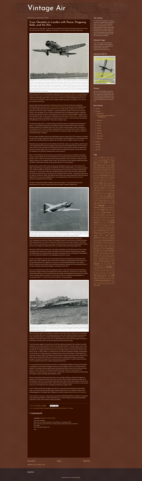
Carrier (97, 182)
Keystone (98, 219)
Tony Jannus (108, 265)
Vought (112, 275)
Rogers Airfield (108, 246)
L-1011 (109, 219)
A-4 (94, 159)
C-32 (99, 180)
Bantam (109, 170)
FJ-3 (110, 200)
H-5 (111, 209)
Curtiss (102, 188)
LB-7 (99, 220)
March (98, 133)
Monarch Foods (101, 232)
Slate (105, 256)
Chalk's (113, 182)
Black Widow (111, 174)
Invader (107, 214)
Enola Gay (99, 197)
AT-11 (100, 167)
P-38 (111, 237)
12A (97, 157)
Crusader (98, 188)
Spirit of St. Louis (97, 258)
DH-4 (101, 192)
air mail (99, 160)
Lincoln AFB (105, 222)
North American (110, 235)
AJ (98, 162)
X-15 (113, 280)
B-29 (109, 169)
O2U (104, 237)
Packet (109, 238)
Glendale (47, 408)
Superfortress (97, 263)
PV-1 (113, 243)
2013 (96, 144)
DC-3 (98, 190)
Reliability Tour (97, 246)
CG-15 (110, 182)
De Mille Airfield (111, 190)
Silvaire (100, 255)
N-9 (106, 233)
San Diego (106, 250)
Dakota (111, 188)
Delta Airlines (96, 192)
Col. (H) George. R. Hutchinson (58, 107)
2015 (96, 111)
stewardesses (106, 260)
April (98, 130)
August (98, 120)
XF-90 (106, 282)
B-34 (111, 169)
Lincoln (100, 222)
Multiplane (106, 232)
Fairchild (103, 200)
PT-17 (103, 243)
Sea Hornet (105, 251)
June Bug (103, 217)
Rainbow (102, 245)
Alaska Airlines (111, 162)
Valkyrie (110, 273)
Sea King (109, 251)
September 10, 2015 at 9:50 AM (47, 418)
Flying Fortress (103, 202)
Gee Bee (112, 203)
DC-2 (95, 190)
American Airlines (110, 165)
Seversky (104, 253)
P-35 (109, 237)
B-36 (113, 169)
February (99, 136)
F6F (94, 200)
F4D (111, 198)
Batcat (98, 172)
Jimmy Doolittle (106, 215)
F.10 (105, 198)
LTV (113, 224)
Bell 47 (104, 172)
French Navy (103, 203)
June (98, 125)
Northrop (96, 237)
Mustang (110, 232)
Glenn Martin (108, 205)
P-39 (113, 237)
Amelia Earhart (101, 165)
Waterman (112, 277)
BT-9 (109, 177)
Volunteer (104, 275)
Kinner (103, 219)
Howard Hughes (107, 212)
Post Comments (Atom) (39, 464)
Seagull (113, 251)
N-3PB (103, 233)
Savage (95, 251)
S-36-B (97, 250)
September (99, 113)
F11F (109, 198)
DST (94, 195)
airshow (95, 162)
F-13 (96, 198)
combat (105, 185)
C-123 (107, 178)
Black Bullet (105, 174)
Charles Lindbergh (98, 183)
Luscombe (96, 225)
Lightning (96, 222)
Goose (106, 207)
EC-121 (105, 195)
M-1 (99, 225)
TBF (102, 263)
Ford (98, 203)
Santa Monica (111, 250)
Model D (105, 230)
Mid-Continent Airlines (103, 228)
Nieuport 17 (101, 235)
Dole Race (102, 193)
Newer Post (31, 461)
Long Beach (100, 224)
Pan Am (95, 240)
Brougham (102, 177)
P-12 (106, 237)
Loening (95, 224)
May (98, 128)
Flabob (113, 200)
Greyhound (98, 209)
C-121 (104, 179)
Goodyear (102, 207)
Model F (112, 230)
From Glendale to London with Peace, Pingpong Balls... (105, 116)
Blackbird (95, 175)
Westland (101, 278)
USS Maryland (102, 272)
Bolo (113, 175)
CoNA (109, 185)
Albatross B (100, 164)
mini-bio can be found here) (79, 392)
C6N (112, 180)
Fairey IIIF (107, 200)
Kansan (109, 217)
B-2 (101, 169)
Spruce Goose (109, 258)
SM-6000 (108, 256)
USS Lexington (111, 270)
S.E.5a (102, 250)
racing (97, 245)
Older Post (86, 461)
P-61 (99, 238)
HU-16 (113, 212)
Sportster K (103, 258)
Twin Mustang (100, 268)
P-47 (95, 238)
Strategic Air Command (98, 261)
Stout (113, 260)
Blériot (99, 175)
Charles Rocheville (107, 183)
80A (104, 157)
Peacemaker (98, 242)
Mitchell (101, 230)
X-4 (94, 282)
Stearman (101, 260)
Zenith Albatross (97, 285)
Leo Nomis (103, 220)
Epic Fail (103, 197)
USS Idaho (106, 270)
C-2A (97, 180)
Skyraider (95, 256)
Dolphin (105, 193)
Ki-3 (101, 219)
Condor (112, 185)
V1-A (68, 408)
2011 (96, 149)
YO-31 (113, 283)
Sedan (95, 253)
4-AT (101, 157)
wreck (105, 280)
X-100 (111, 280)
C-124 (110, 179)
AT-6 (103, 167)
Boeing (105, 175)
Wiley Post (109, 278)
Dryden (113, 193)
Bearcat (101, 172)
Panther (111, 240)
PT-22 (106, 243)
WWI (108, 280)
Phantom (108, 242)
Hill (110, 210)
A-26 (113, 157)
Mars (100, 227)
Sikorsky (96, 255)
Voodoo (108, 275)
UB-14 (105, 268)
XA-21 (97, 282)
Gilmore (95, 205)
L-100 (106, 219)
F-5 (102, 198)
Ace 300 (101, 159)
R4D (94, 245)
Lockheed (111, 222)
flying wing (111, 202)
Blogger (78, 477)
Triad (104, 267)
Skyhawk (107, 255)
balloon (102, 170)
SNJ (111, 256)
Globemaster (97, 207)
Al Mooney (101, 162)
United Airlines (109, 268)
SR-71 (113, 258)
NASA (113, 233)
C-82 (107, 180)
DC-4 (101, 190)
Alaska (106, 162)
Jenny (101, 215)
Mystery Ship (99, 233)
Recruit (113, 245)
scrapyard (101, 251)
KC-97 (95, 219)
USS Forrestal (100, 270)
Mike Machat (111, 229)
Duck (97, 195)
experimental (109, 197)
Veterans (99, 275)
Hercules (107, 210)
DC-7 (104, 190)
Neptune (95, 235)
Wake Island (107, 277)
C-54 (105, 180)
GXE (107, 209)
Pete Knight (104, 242)
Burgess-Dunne (96, 178)
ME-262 (112, 227)
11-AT (95, 157)
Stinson (110, 260)
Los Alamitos (109, 224)
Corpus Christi (108, 187)
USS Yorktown (100, 273)
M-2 (101, 225)
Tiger (101, 264)
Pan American (99, 240)
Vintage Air (46, 8)
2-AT (99, 157)
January (99, 138)
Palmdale (112, 238)
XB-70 (100, 282)
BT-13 (106, 177)
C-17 (95, 180)
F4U (113, 198)
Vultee (71, 408)
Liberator (112, 220)
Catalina (101, 182)
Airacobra (109, 160)
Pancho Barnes (106, 240)
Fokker (95, 203)
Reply (35, 429)
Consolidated (96, 187)
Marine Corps (96, 227)
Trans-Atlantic (62, 408)
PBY (95, 242)
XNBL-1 (95, 283)
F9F (100, 200)
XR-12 (104, 283)
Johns (113, 215)
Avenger (106, 167)
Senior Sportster (99, 253)
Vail (107, 273)
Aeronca (111, 159)
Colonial (101, 185)
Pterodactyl (110, 243)
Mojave (95, 232)
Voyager (95, 277)
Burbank (112, 177)
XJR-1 (113, 282)
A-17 (109, 157)
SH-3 (108, 253)
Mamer (113, 225)
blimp (102, 175)
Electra (95, 197)
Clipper (97, 185)
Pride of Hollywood (98, 243)
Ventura (95, 275)
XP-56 (98, 283)
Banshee (106, 170)
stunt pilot (106, 261)
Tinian (104, 264)
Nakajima (109, 233)
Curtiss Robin (107, 188)
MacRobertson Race (54, 408)
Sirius (104, 255)
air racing (35, 408)
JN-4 (111, 215)
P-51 (97, 238)
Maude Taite (108, 227)
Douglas (109, 193)
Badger (99, 170)
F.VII (107, 198)
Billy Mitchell (99, 174)
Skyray (99, 256)
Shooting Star (111, 253)
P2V (106, 238)
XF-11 (103, 282)
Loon (105, 224)
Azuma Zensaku (111, 167)
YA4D (107, 283)
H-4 (109, 209)
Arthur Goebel (96, 167)
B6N (96, 170)
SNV (113, 256)
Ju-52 (100, 217)
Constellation (102, 187)
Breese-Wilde (96, 177)
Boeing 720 (110, 175)
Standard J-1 (96, 260)
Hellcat (98, 210)
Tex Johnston (107, 263)
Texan (113, 263)
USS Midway (109, 272)
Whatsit (104, 278)
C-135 (113, 178)
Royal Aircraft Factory (101, 248)
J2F (110, 214)
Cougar (95, 188)
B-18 (99, 169)
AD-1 (105, 159)
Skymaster (112, 255)
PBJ (113, 240)
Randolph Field (107, 245)
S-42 (100, 250)
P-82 (104, 238)
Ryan (112, 248)
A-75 (98, 159)
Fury (107, 203)
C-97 (109, 180)
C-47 (102, 180)
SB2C (98, 251)
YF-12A (110, 283)
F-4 (101, 198)
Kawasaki (112, 217)
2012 (96, 147)
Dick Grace (104, 192)
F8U (98, 200)
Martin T (103, 227)
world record (99, 280)
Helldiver (103, 210)
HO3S (100, 212)
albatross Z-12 (107, 164)
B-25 (106, 169)
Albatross (95, 164)
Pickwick (112, 242)
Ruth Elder (108, 248)
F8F (96, 200)
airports (112, 160)
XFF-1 (110, 282)
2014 (96, 141)
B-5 (94, 170)
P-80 (102, 238)
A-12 (106, 157)
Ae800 (108, 159)
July (98, 122)
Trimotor (109, 267)
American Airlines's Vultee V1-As (69, 94)
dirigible (97, 193)
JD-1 (99, 215)
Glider (113, 205)
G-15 (109, 203)
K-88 (106, 217)
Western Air (96, 278)
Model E (109, 230)
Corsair (112, 187)
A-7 (96, 159)
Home (59, 461)
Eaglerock (101, 195)
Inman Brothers (101, 214)
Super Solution (111, 261)
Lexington (108, 220)
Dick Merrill (41, 408)
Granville (110, 207)
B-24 (103, 169)
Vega (113, 273)
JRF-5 (95, 217)
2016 (96, 108)
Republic (102, 246)
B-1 (94, 169)
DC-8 (106, 190)
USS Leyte (96, 272)
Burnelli (101, 178)
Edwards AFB (110, 195)
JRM (97, 217)
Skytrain (102, 256)
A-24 (111, 157)
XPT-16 (101, 283)
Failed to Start (73, 116)
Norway (100, 237)
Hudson (95, 214)
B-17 (96, 169)
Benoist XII (109, 172)
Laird (97, 220)
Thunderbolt (96, 265)
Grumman (103, 209)
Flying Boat (96, 201)
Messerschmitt (96, 228)
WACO (102, 277)
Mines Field (96, 230)
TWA (96, 268)
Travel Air (100, 267)
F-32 (99, 198)
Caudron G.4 (105, 182)
